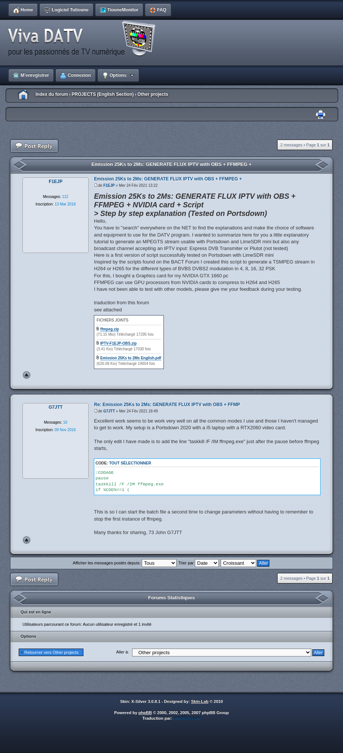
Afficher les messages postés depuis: (125, 563)
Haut (26, 375)
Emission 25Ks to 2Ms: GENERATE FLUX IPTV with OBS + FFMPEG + (171, 164)
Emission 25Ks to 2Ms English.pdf (130, 358)
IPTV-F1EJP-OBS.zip (118, 343)
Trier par (198, 563)
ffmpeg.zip (109, 329)
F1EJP (109, 185)
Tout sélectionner (130, 463)
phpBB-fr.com (187, 718)
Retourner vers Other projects (51, 652)
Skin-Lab (199, 701)
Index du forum (52, 94)
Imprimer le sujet (320, 114)
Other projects (152, 94)
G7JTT (109, 411)
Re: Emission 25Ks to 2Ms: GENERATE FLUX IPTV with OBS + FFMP (167, 404)
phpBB (145, 712)
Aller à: (122, 652)
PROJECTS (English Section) (102, 94)
